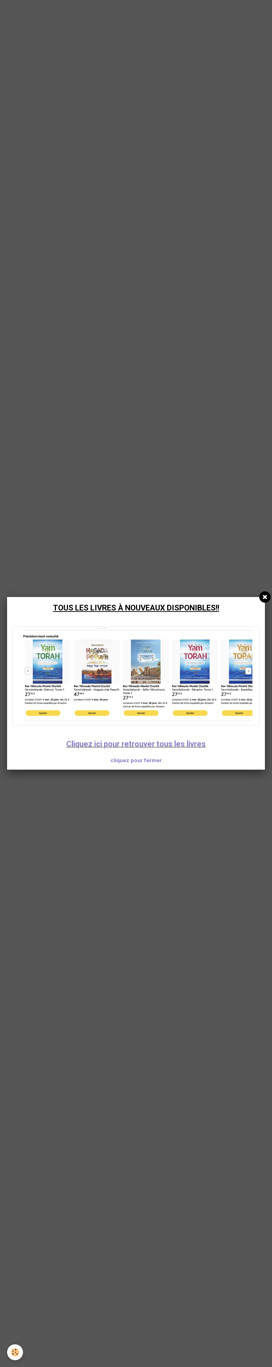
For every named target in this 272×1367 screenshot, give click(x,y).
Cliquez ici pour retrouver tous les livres (136, 744)
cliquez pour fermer (136, 760)
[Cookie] (15, 1352)
